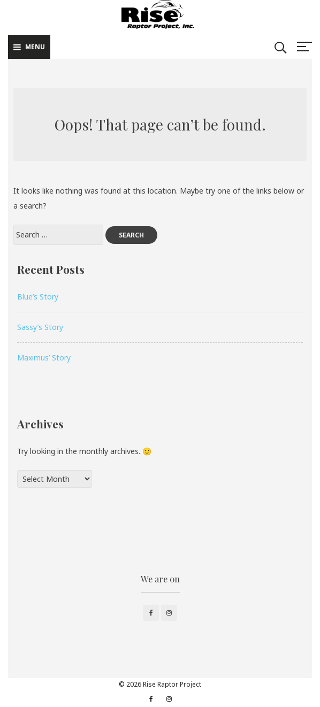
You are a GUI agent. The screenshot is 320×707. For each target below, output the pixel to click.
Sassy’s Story (40, 327)
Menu (29, 46)
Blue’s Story (37, 296)
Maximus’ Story (44, 357)
